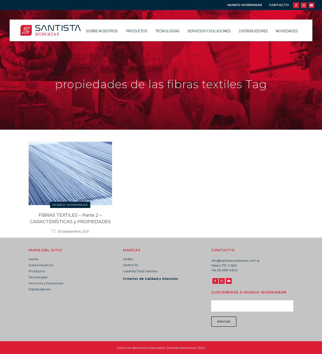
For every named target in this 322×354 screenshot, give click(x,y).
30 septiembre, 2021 (70, 231)
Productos (37, 271)
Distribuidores (40, 289)
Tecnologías (38, 277)
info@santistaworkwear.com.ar (235, 260)
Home (34, 259)
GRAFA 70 (130, 265)
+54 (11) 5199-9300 (224, 270)
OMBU (128, 259)
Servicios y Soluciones (46, 283)
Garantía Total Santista (140, 271)
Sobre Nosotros (41, 265)
